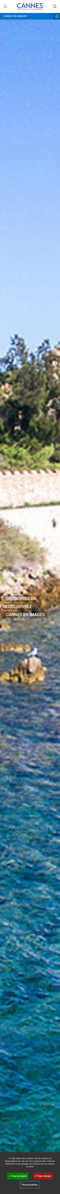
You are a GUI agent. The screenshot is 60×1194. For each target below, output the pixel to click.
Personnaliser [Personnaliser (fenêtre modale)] (30, 1184)
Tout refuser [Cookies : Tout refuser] (43, 1176)
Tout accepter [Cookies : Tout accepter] (18, 1176)
